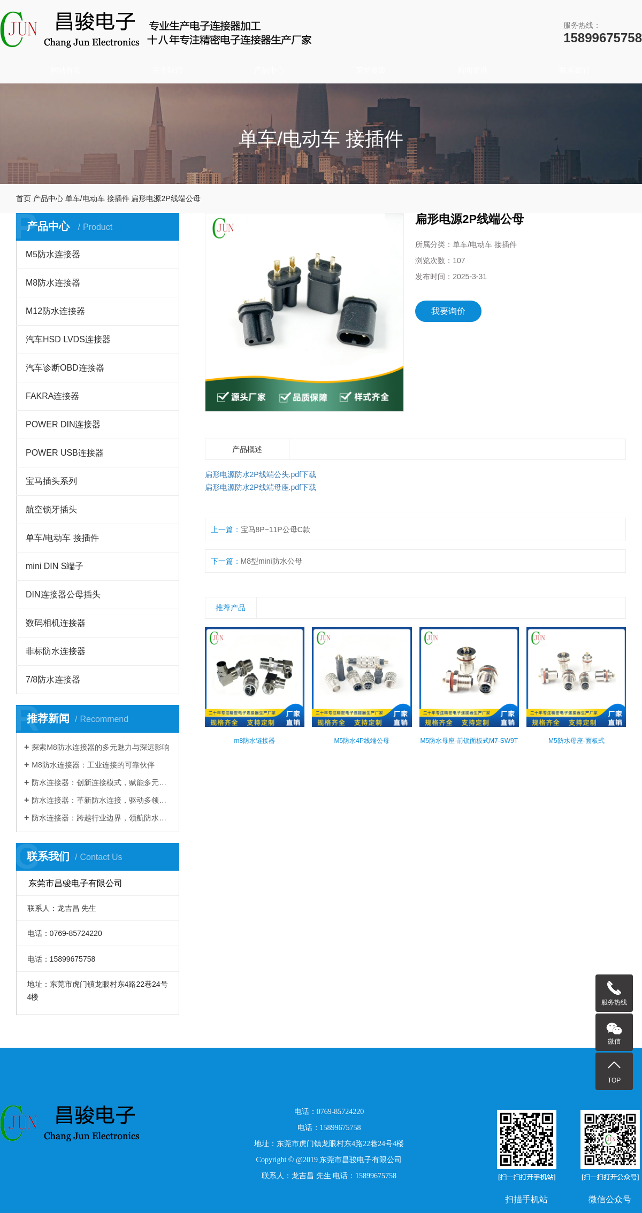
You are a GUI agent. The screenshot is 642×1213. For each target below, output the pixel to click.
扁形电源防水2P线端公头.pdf (253, 474)
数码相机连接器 (56, 622)
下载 (308, 474)
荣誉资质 (371, 70)
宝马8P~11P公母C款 (275, 529)
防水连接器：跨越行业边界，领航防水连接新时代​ (101, 817)
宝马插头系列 (51, 481)
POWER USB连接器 (65, 452)
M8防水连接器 (53, 282)
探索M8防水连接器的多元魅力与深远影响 (100, 747)
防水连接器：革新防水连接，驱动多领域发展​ (101, 800)
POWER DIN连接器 (63, 424)
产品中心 (269, 70)
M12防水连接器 (55, 311)
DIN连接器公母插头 (63, 594)
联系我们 (574, 70)
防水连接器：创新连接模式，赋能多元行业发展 (101, 782)
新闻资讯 (472, 70)
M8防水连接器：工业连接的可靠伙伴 (93, 765)
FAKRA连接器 (52, 396)
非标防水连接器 (56, 651)
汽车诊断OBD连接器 (65, 367)
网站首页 (66, 70)
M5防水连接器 (53, 254)
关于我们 (167, 70)
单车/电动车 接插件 (97, 198)
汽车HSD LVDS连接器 (68, 339)
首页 (23, 198)
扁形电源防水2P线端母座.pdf (253, 487)
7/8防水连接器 (53, 679)
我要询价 (448, 311)
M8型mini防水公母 (271, 561)
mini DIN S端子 (54, 566)
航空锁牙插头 (51, 509)
